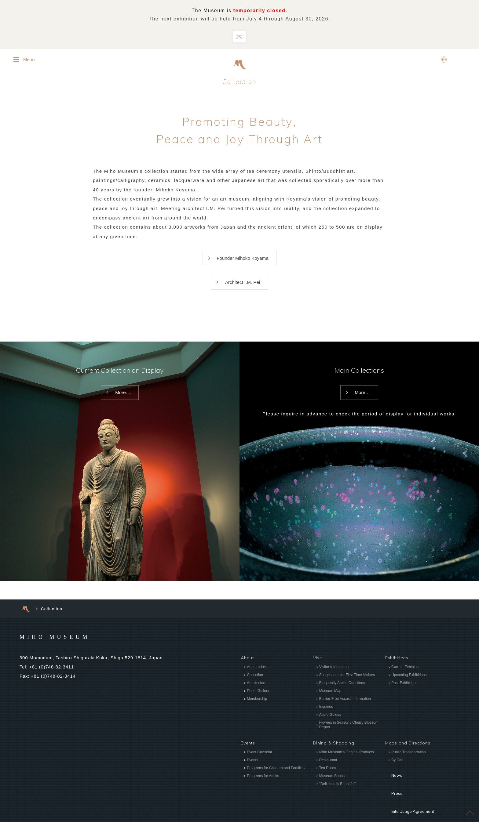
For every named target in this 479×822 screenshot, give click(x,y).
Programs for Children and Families (276, 775)
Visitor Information (334, 674)
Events (252, 768)
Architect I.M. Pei (242, 289)
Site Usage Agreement (409, 797)
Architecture (256, 690)
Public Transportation (408, 760)
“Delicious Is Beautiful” (337, 791)
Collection (255, 682)
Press (391, 788)
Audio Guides (330, 722)
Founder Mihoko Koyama (242, 263)
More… (123, 400)
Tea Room (327, 775)
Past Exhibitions (404, 690)
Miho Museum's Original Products (346, 760)
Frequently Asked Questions (342, 690)
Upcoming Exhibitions (408, 682)
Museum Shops (331, 783)
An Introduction (259, 674)
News (391, 778)
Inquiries (326, 714)
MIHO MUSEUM (66, 644)
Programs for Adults (263, 783)
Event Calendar (259, 760)
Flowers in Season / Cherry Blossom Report (348, 732)
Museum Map (330, 698)
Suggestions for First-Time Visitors (347, 682)
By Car (397, 768)
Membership (257, 706)
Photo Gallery (258, 698)
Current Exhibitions (406, 674)
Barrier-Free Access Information (345, 706)
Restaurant (328, 768)
